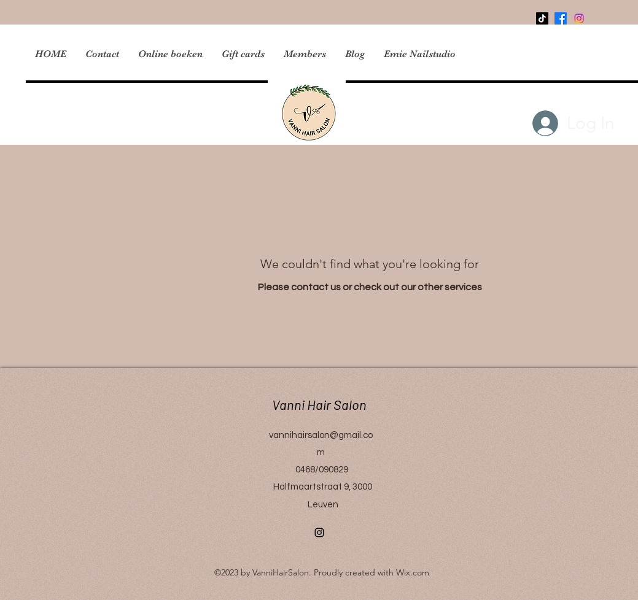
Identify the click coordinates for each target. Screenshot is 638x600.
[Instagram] (319, 532)
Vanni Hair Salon (313, 404)
